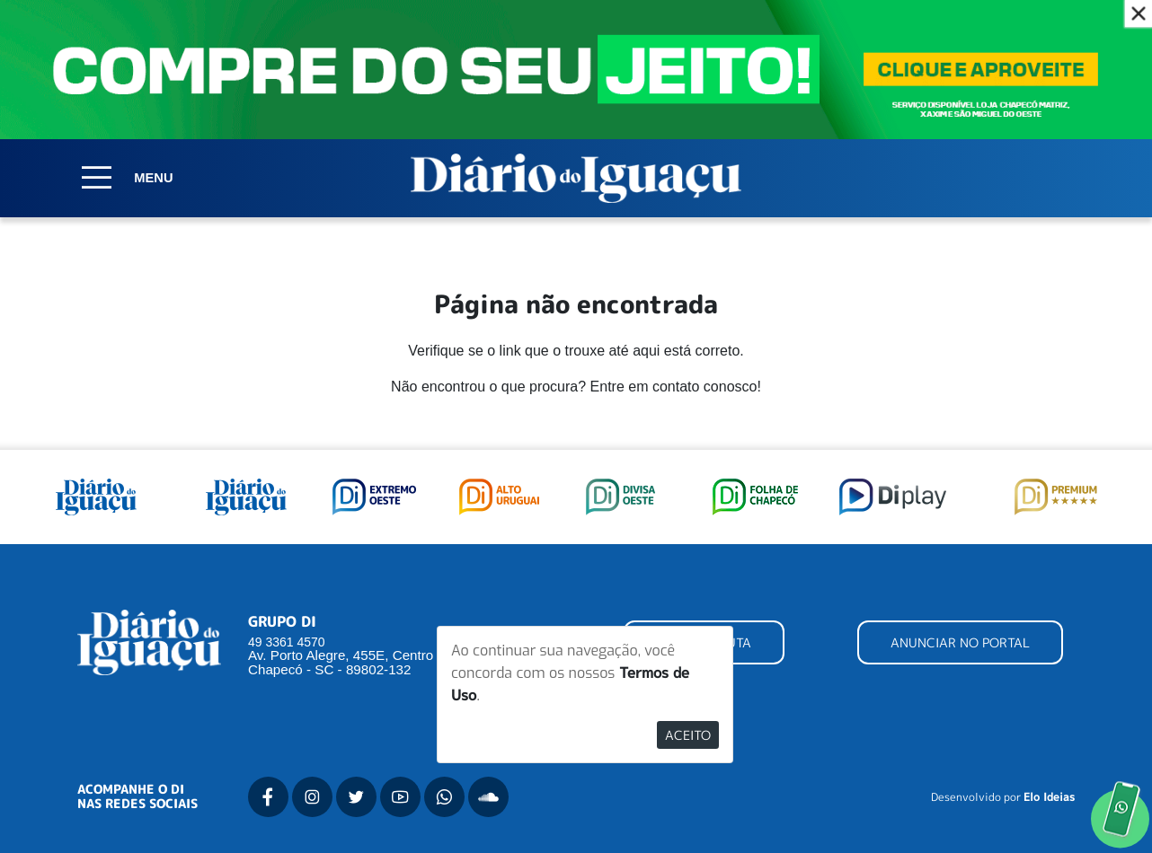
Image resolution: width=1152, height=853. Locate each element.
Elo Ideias (1049, 797)
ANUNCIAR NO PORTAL (960, 642)
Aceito (688, 734)
